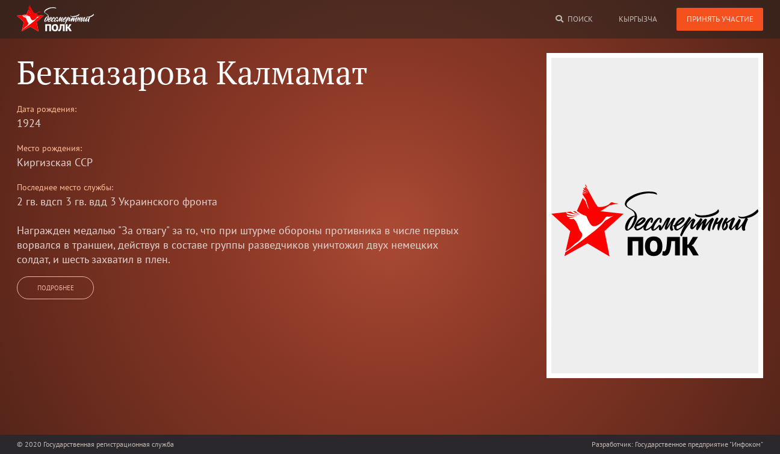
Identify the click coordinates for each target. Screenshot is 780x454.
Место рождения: (49, 148)
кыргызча (638, 19)
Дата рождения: (46, 109)
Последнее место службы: (65, 187)
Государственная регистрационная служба (108, 444)
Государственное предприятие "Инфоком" (699, 444)
